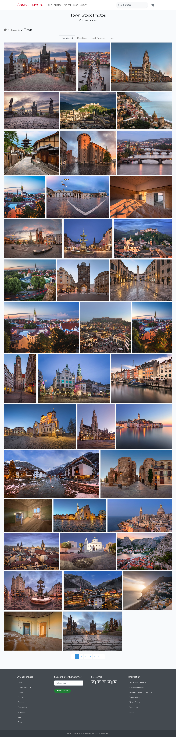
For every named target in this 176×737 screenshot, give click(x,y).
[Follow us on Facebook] (93, 682)
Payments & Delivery (137, 682)
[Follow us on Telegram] (115, 682)
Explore (68, 4)
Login (20, 682)
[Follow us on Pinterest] (109, 682)
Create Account (24, 687)
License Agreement (137, 687)
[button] (157, 4)
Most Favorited (98, 38)
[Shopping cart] (152, 5)
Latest (112, 38)
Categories (22, 707)
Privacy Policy (134, 702)
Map (19, 717)
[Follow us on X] (99, 682)
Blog (76, 4)
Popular (21, 702)
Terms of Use (134, 697)
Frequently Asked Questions (140, 692)
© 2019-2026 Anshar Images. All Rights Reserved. (88, 733)
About (84, 4)
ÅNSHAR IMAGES (30, 5)
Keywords (22, 712)
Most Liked (82, 38)
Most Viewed (67, 38)
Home (50, 4)
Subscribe (62, 690)
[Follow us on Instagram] (104, 682)
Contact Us (133, 707)
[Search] (145, 4)
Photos (58, 4)
